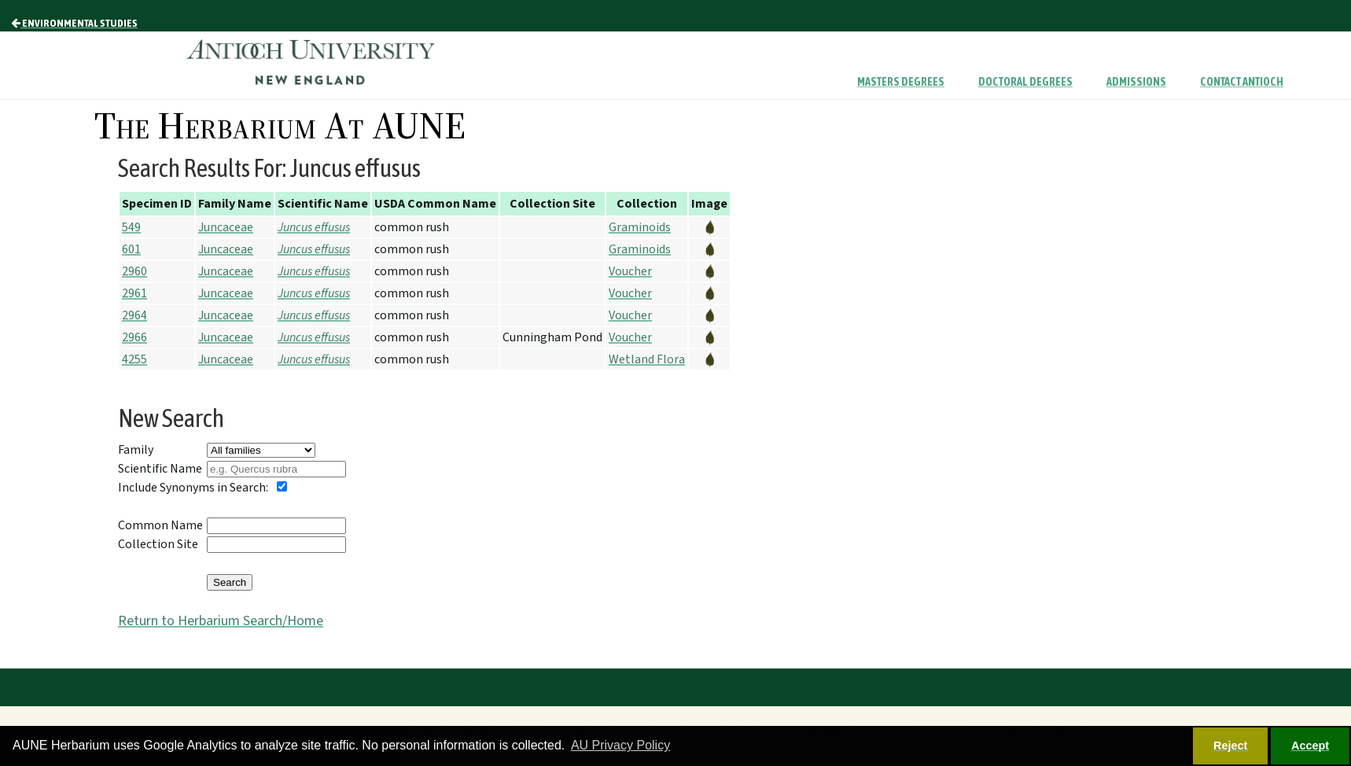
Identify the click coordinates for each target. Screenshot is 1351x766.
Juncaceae (225, 227)
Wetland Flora (647, 359)
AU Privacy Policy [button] (620, 745)
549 (131, 227)
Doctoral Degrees (1025, 81)
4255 (134, 359)
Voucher (630, 271)
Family (135, 449)
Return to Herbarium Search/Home (220, 621)
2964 (134, 315)
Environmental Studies (74, 23)
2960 (134, 271)
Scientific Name (160, 468)
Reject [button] (1230, 745)
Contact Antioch (1241, 81)
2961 (134, 293)
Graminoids (640, 227)
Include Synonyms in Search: (193, 487)
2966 (134, 337)
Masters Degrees (900, 81)
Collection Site (158, 544)
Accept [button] (1310, 745)
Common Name (160, 525)
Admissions (1136, 81)
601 (131, 249)
